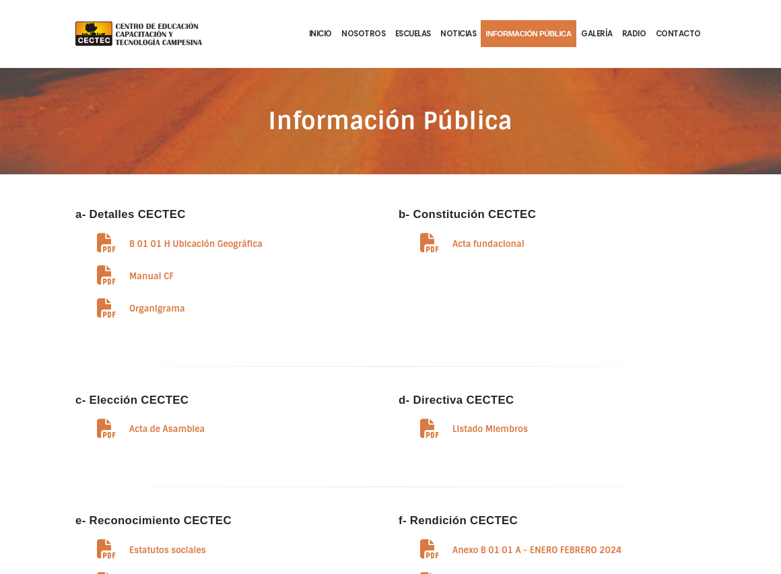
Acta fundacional (488, 244)
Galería (597, 33)
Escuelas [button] (413, 33)
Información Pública (528, 34)
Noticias (458, 33)
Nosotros (363, 33)
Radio (634, 33)
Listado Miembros (490, 429)
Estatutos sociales (167, 550)
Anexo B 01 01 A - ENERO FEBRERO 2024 (536, 550)
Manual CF (151, 276)
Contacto (678, 33)
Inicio (320, 33)
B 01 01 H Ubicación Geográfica (196, 244)
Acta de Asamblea (167, 429)
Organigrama (157, 308)
